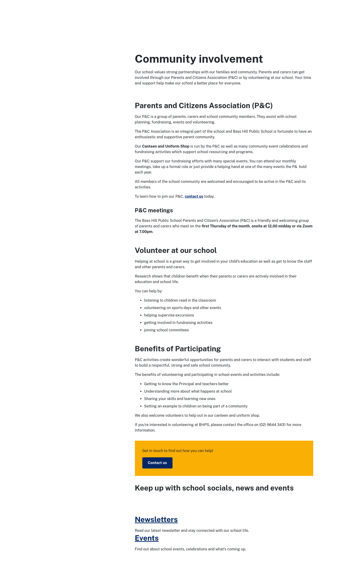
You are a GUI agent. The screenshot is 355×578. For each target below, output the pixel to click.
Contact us (157, 463)
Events (147, 538)
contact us (194, 196)
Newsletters (156, 519)
